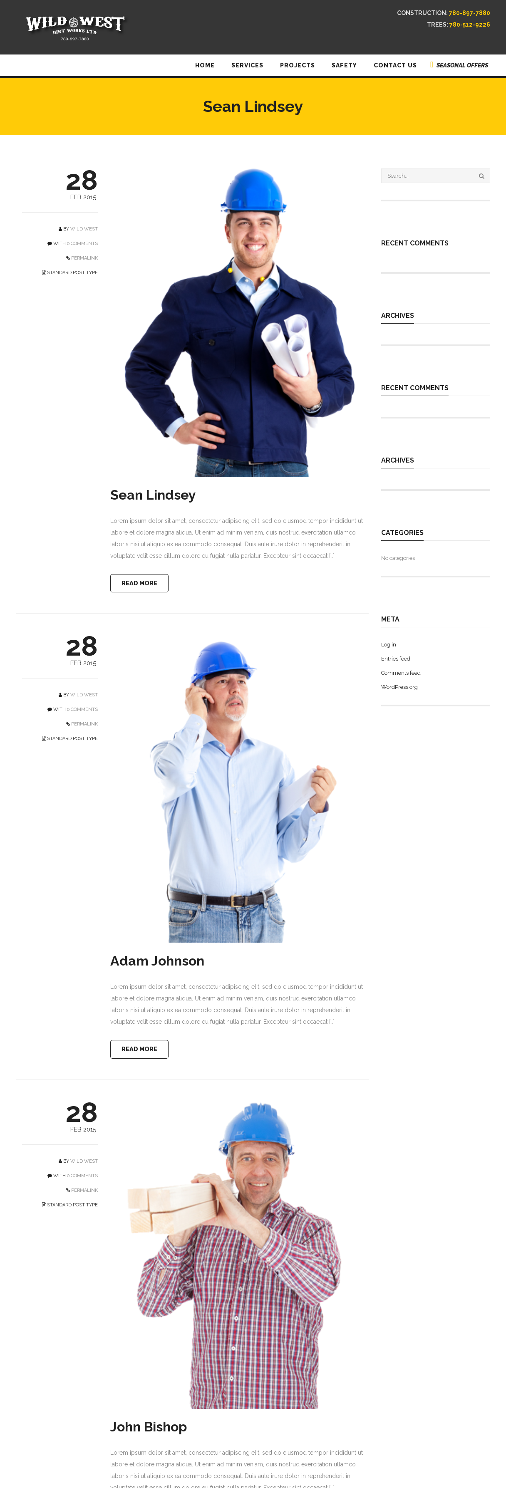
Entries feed (395, 659)
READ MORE (141, 583)
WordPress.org (399, 687)
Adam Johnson (157, 961)
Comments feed (401, 673)
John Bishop (148, 1428)
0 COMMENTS (82, 243)
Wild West (84, 229)
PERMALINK (84, 258)
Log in (388, 644)
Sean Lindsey (153, 495)
